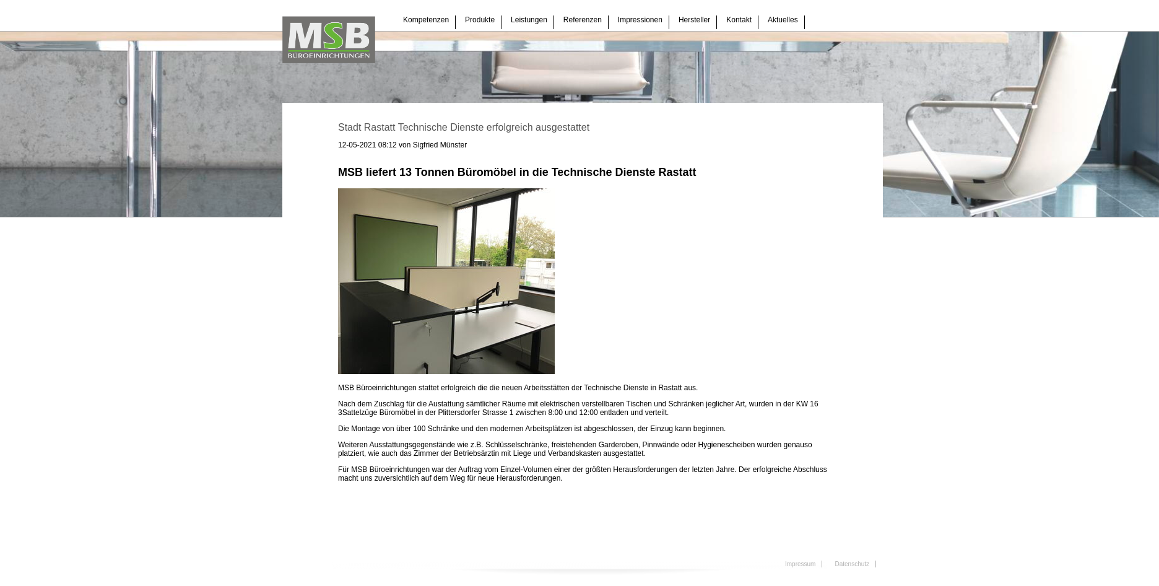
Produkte (480, 19)
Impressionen (640, 19)
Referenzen (582, 19)
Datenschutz (852, 564)
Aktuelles (783, 19)
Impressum (800, 564)
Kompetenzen (426, 19)
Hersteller (694, 19)
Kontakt (739, 19)
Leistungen (529, 19)
